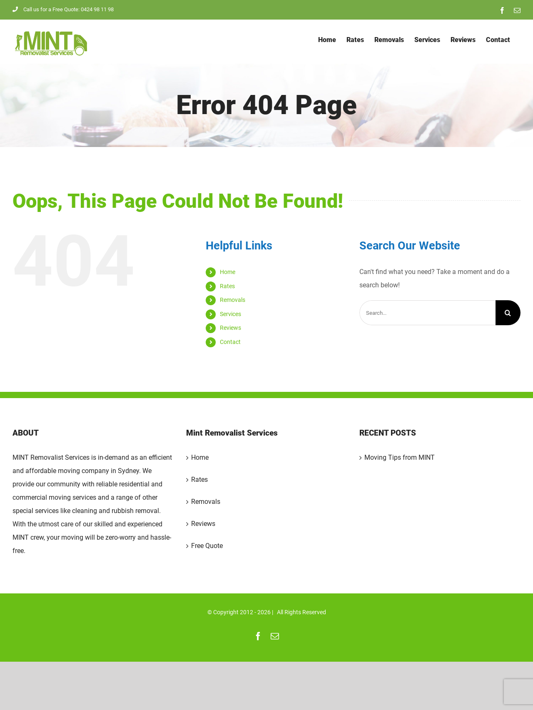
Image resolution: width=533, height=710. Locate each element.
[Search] (508, 312)
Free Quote (207, 546)
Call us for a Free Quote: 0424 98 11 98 (63, 9)
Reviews (230, 327)
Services (230, 314)
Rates (227, 286)
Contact (230, 342)
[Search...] (427, 312)
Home (227, 272)
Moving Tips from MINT (399, 457)
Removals (232, 299)
